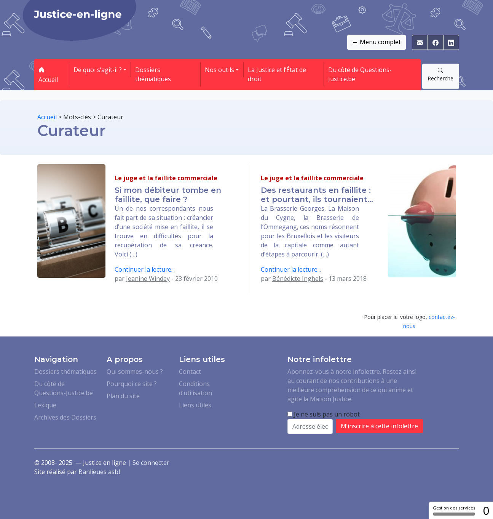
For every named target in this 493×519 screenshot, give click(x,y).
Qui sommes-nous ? (135, 371)
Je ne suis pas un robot (323, 414)
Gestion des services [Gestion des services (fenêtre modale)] (454, 510)
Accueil (48, 75)
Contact (190, 371)
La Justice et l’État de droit (277, 74)
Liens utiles (195, 405)
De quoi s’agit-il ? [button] (97, 70)
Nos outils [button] (219, 70)
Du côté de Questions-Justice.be (360, 74)
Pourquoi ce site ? (132, 384)
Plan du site (123, 396)
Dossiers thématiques (153, 74)
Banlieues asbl (99, 472)
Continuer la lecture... (145, 269)
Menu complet (376, 42)
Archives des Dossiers (65, 417)
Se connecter (150, 462)
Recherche (440, 74)
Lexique (45, 405)
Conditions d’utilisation (195, 388)
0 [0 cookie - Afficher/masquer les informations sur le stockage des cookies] (486, 510)
